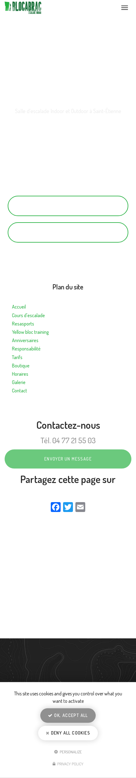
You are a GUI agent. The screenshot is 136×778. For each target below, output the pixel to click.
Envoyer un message (68, 458)
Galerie (19, 382)
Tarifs (17, 357)
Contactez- (68, 232)
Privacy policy (68, 763)
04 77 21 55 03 (68, 205)
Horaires (20, 374)
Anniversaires (25, 340)
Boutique (21, 365)
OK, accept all (68, 715)
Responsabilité (26, 349)
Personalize (68, 751)
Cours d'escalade (28, 315)
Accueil (19, 307)
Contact (19, 390)
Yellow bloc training (30, 332)
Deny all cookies (68, 732)
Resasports (23, 324)
